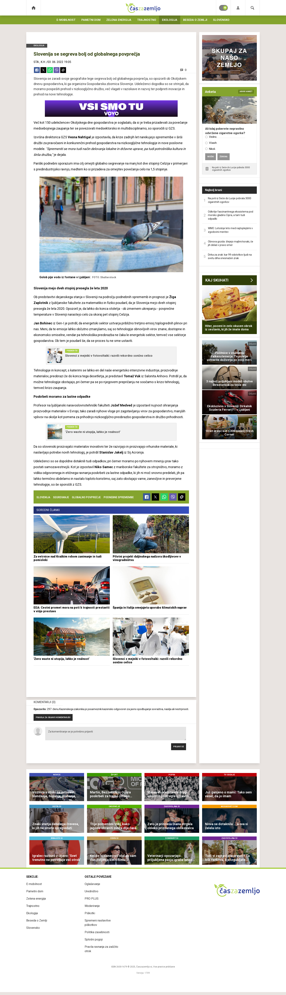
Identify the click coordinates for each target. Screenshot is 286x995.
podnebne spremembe (119, 497)
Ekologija (169, 20)
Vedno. (213, 136)
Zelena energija (118, 20)
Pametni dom (91, 20)
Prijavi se (178, 746)
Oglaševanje (92, 884)
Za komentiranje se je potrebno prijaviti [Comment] (115, 733)
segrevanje (61, 497)
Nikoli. (212, 148)
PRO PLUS (91, 898)
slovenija (43, 497)
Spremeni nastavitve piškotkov (98, 923)
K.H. (43, 62)
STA (36, 62)
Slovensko (221, 20)
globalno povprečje (86, 497)
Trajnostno (146, 20)
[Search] (252, 8)
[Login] (238, 8)
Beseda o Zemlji (195, 20)
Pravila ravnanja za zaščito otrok (101, 949)
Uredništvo (91, 891)
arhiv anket (246, 91)
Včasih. (213, 142)
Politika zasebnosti (97, 932)
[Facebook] (37, 70)
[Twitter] (43, 70)
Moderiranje (92, 906)
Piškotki (90, 913)
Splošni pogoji (94, 939)
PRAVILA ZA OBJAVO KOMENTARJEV (53, 717)
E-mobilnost (66, 20)
